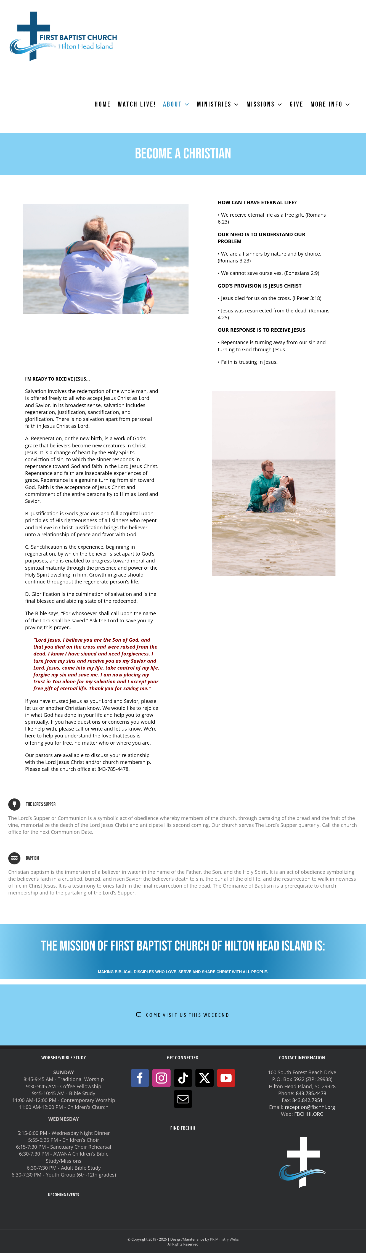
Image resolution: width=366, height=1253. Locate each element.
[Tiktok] (183, 1078)
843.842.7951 (307, 1100)
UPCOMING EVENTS (63, 1195)
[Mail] (183, 1099)
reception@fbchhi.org (310, 1107)
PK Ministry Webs (224, 1239)
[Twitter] (204, 1078)
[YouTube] (226, 1078)
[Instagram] (161, 1078)
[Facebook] (140, 1078)
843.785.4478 (311, 1093)
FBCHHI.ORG (308, 1114)
